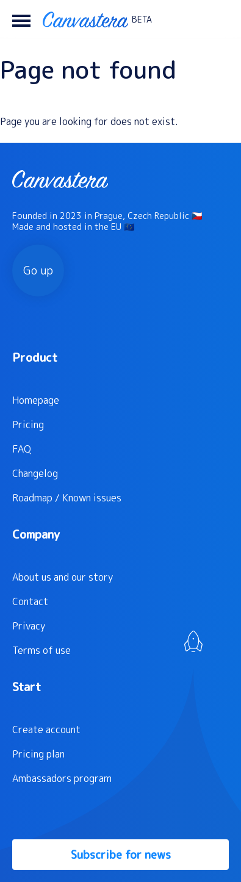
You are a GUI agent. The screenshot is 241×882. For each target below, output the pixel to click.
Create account (46, 729)
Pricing (28, 424)
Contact (30, 601)
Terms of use (41, 650)
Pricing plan (38, 754)
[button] (21, 19)
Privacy (28, 626)
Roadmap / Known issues (66, 497)
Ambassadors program (62, 778)
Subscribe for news (121, 854)
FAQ (21, 449)
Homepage (35, 400)
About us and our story (62, 577)
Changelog (35, 473)
